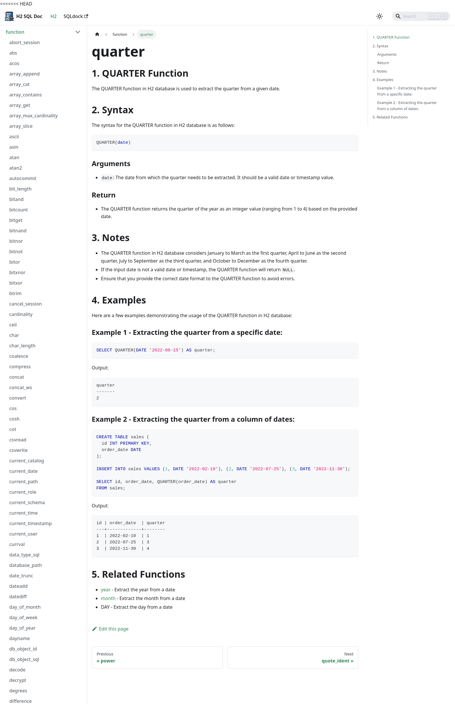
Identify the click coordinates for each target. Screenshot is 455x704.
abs (13, 53)
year (106, 589)
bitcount (18, 209)
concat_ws (20, 387)
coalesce (18, 356)
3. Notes (380, 71)
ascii (14, 136)
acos (14, 63)
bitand (16, 199)
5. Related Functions (390, 117)
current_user (23, 534)
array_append (24, 74)
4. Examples (383, 79)
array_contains (25, 94)
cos (13, 408)
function (15, 32)
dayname (19, 638)
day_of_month (25, 607)
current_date (23, 471)
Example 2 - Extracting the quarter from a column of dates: (407, 105)
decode (17, 670)
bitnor (16, 241)
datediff (18, 596)
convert (17, 398)
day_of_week (23, 617)
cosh (14, 419)
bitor (14, 262)
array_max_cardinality (33, 115)
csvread (17, 440)
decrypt (17, 680)
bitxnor (17, 272)
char (14, 335)
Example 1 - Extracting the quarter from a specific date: (407, 91)
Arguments (387, 54)
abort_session (24, 42)
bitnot (16, 251)
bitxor (15, 283)
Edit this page (110, 629)
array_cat (19, 84)
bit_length (20, 189)
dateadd (18, 586)
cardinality (20, 314)
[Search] (421, 16)
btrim (15, 293)
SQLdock (76, 16)
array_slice (20, 126)
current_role (22, 492)
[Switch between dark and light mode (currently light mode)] (379, 16)
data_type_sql (24, 555)
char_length (22, 345)
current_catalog (26, 460)
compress (20, 366)
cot (12, 429)
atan (14, 157)
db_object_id (23, 649)
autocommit (22, 178)
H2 (53, 16)
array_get (19, 105)
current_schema (27, 502)
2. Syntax (380, 46)
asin (13, 147)
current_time (23, 513)
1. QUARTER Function (391, 37)
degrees (18, 690)
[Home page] (97, 34)
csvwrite (18, 450)
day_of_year (22, 628)
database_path (25, 565)
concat (16, 377)
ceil (13, 325)
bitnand (18, 230)
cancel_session (25, 304)
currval (17, 544)
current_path (23, 481)
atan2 (15, 168)
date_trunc (21, 575)
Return (383, 62)
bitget (16, 220)
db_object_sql (24, 659)
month (108, 598)
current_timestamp (30, 523)
